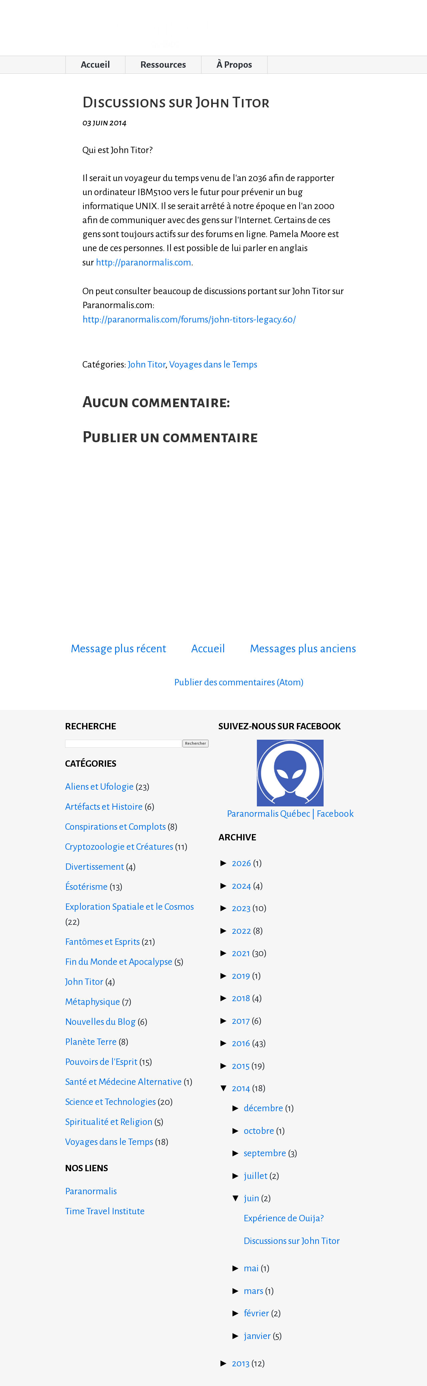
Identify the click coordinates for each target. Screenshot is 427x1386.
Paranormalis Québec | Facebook (290, 779)
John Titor (146, 365)
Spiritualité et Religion (108, 1122)
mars (254, 1291)
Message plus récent (118, 649)
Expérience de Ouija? (284, 1218)
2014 (242, 1088)
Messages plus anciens (303, 649)
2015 (241, 1066)
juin (252, 1198)
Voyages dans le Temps (213, 365)
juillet (256, 1176)
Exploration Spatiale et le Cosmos (129, 907)
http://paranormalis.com (143, 262)
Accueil (95, 65)
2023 (242, 908)
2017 (242, 1021)
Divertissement (94, 867)
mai (252, 1268)
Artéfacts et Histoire (104, 807)
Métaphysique (92, 1002)
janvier (258, 1336)
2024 (242, 886)
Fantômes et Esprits (102, 942)
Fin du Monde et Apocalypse (118, 962)
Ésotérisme (86, 887)
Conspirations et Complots (115, 827)
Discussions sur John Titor (292, 1241)
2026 (242, 863)
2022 (242, 931)
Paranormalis (91, 1191)
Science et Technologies (110, 1102)
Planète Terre (91, 1042)
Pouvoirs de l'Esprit (101, 1062)
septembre (266, 1153)
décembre (264, 1108)
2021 (242, 953)
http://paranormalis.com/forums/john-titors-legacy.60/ (189, 319)
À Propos (234, 65)
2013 (241, 1363)
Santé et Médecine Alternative (123, 1082)
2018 (242, 998)
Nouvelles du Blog (100, 1022)
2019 (242, 976)
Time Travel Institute (105, 1211)
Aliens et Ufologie (99, 787)
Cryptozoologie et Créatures (119, 847)
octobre (260, 1131)
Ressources (163, 65)
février (257, 1313)
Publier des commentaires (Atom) (239, 682)
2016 (242, 1043)
